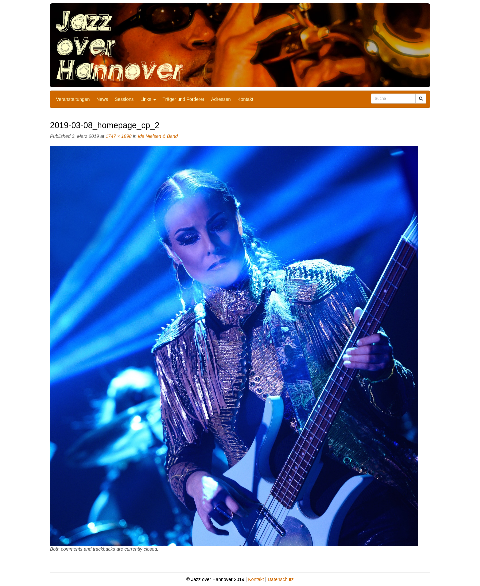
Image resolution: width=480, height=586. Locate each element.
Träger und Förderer (184, 99)
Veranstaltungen (73, 99)
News (102, 99)
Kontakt (245, 99)
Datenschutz (281, 579)
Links (148, 99)
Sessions (124, 99)
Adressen (221, 99)
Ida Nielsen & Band (158, 136)
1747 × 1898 (119, 136)
